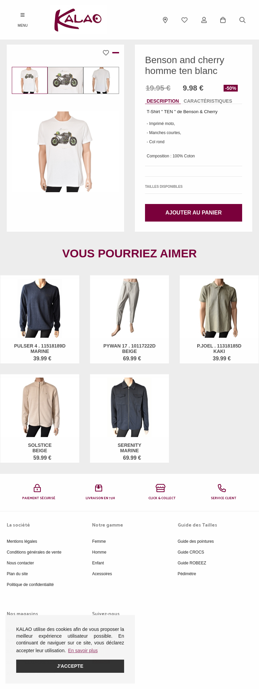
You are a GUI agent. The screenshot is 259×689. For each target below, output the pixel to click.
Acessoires (102, 573)
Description (163, 101)
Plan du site (17, 573)
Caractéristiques (207, 101)
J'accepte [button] (70, 666)
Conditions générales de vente (34, 552)
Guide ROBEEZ (192, 563)
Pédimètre (187, 573)
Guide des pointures (196, 541)
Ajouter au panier (193, 212)
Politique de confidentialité (30, 584)
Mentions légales (22, 541)
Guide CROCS (191, 552)
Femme (99, 541)
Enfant (98, 563)
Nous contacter (20, 563)
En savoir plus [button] (83, 650)
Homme (99, 552)
